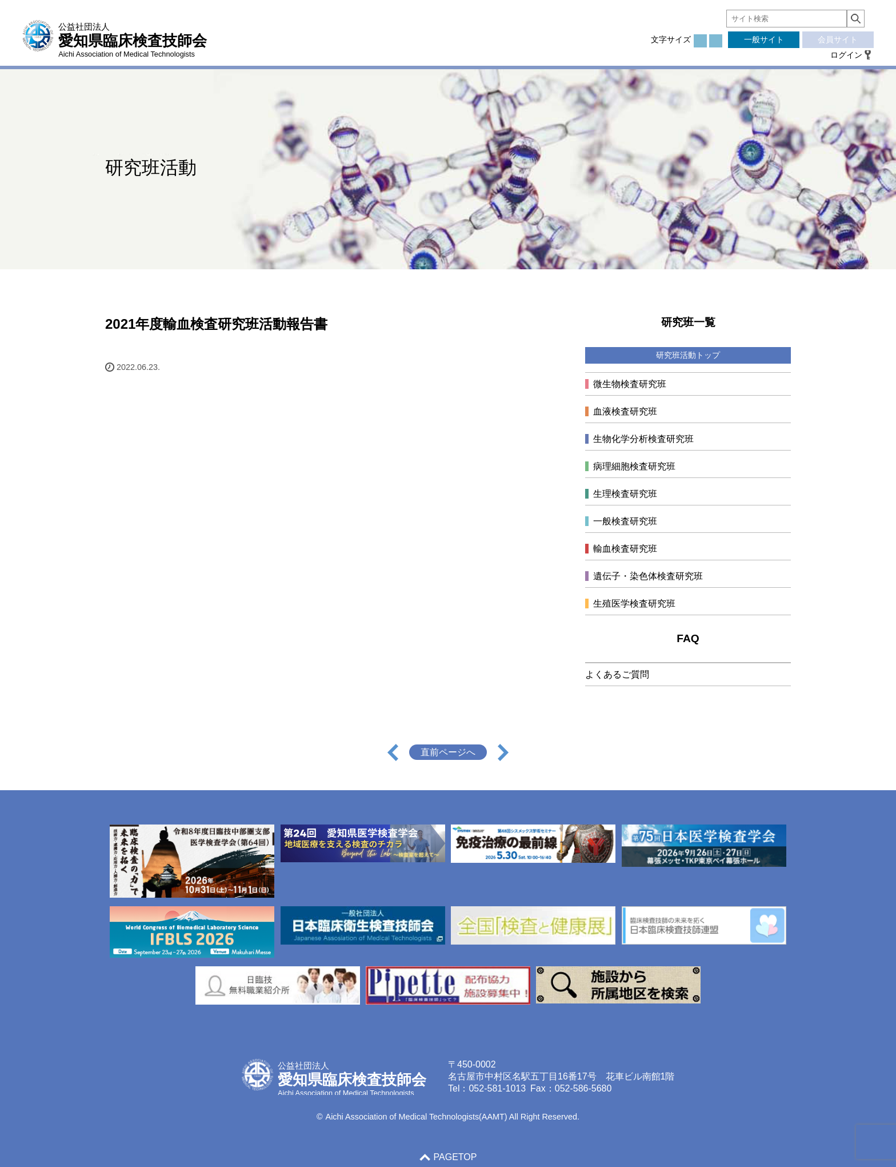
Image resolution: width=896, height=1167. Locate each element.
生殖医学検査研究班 (634, 603)
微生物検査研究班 (629, 384)
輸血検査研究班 (625, 548)
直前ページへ (448, 752)
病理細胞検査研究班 (634, 466)
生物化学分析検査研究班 (643, 439)
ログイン (846, 54)
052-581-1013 (497, 1088)
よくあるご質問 (617, 674)
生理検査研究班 (625, 494)
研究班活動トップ (688, 355)
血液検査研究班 (625, 411)
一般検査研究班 (625, 521)
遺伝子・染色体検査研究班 (648, 576)
